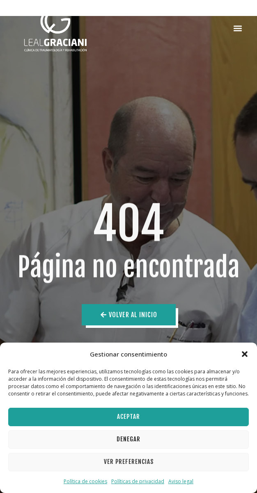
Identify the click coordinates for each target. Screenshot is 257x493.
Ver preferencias (129, 462)
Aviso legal (180, 481)
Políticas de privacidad (137, 481)
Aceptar (128, 416)
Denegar (128, 439)
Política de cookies (85, 481)
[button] (245, 354)
